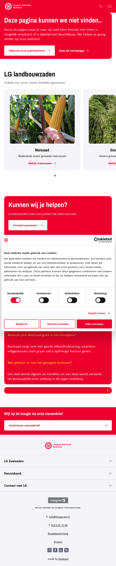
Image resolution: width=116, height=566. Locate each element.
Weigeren (21, 323)
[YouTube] (49, 550)
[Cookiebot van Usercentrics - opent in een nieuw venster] (96, 240)
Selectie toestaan (58, 323)
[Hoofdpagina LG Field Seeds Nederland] (18, 6)
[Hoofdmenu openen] (108, 6)
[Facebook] (55, 550)
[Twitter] (66, 550)
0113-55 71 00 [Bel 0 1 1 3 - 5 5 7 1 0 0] (59, 525)
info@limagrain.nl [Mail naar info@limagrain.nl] (59, 517)
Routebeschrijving (58, 533)
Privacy (58, 542)
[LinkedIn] (61, 550)
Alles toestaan (94, 323)
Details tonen (96, 313)
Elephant (63, 559)
